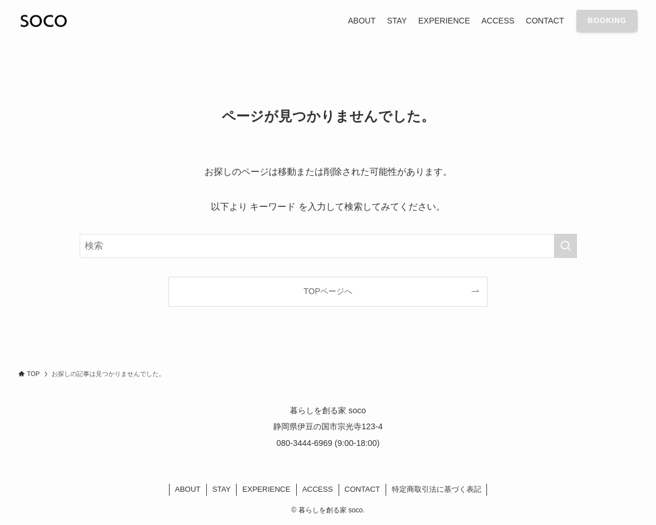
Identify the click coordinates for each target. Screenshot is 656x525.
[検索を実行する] (565, 246)
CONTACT (362, 489)
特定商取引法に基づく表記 (436, 489)
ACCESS (317, 489)
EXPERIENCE (266, 489)
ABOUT (188, 489)
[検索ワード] (328, 246)
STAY (222, 489)
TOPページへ (328, 291)
